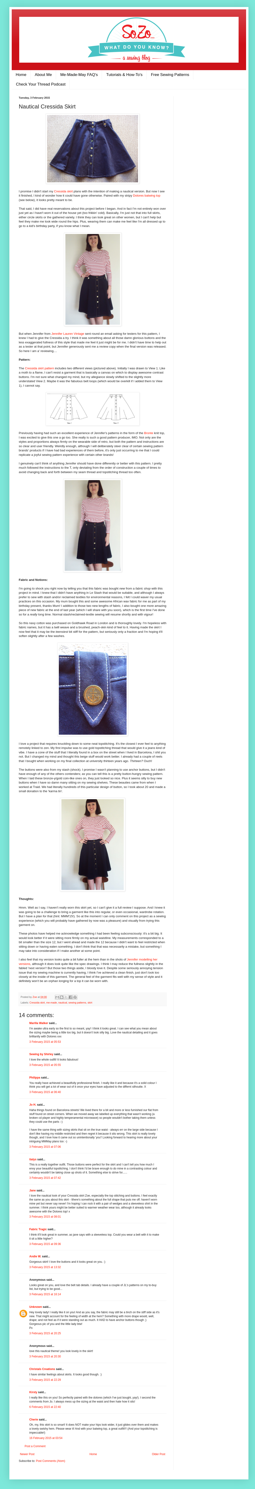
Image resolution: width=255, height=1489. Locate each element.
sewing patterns (77, 1002)
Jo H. (32, 1104)
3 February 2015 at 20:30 (45, 1356)
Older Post (158, 1454)
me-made (51, 1002)
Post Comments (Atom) (50, 1461)
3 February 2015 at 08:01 (45, 1216)
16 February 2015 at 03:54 (45, 1438)
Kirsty (33, 1392)
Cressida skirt (63, 191)
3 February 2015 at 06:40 (45, 1092)
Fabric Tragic (38, 1229)
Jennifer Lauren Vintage (67, 333)
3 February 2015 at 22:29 (45, 1379)
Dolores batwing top (146, 195)
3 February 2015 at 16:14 (45, 1294)
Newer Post (27, 1454)
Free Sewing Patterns (170, 74)
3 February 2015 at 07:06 (45, 1146)
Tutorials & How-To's (124, 74)
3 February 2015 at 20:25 (45, 1333)
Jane (32, 1190)
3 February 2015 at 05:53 (45, 1041)
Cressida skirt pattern (40, 368)
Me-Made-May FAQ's (79, 74)
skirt (90, 1002)
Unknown (35, 1307)
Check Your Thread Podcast (40, 84)
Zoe (35, 997)
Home (21, 74)
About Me (43, 74)
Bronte (149, 433)
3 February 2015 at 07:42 (45, 1178)
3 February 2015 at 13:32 (45, 1267)
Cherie (33, 1419)
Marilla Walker (38, 1023)
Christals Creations (42, 1369)
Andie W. (35, 1256)
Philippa (34, 1077)
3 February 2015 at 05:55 (45, 1065)
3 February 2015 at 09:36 (45, 1244)
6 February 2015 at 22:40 (45, 1407)
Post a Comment (35, 1446)
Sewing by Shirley (41, 1054)
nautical (62, 1002)
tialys (33, 1159)
